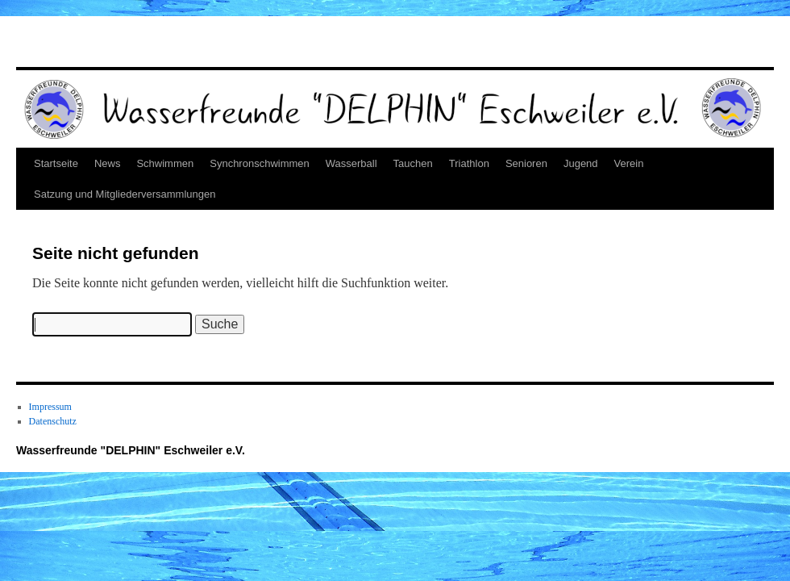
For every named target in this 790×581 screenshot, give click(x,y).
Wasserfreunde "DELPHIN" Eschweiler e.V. (130, 450)
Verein (629, 163)
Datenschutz (53, 421)
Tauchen (413, 163)
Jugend (580, 163)
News (107, 163)
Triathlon (469, 163)
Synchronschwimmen (260, 163)
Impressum (50, 406)
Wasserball (351, 163)
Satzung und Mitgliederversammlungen (124, 194)
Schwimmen (164, 163)
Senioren (526, 163)
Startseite (56, 163)
